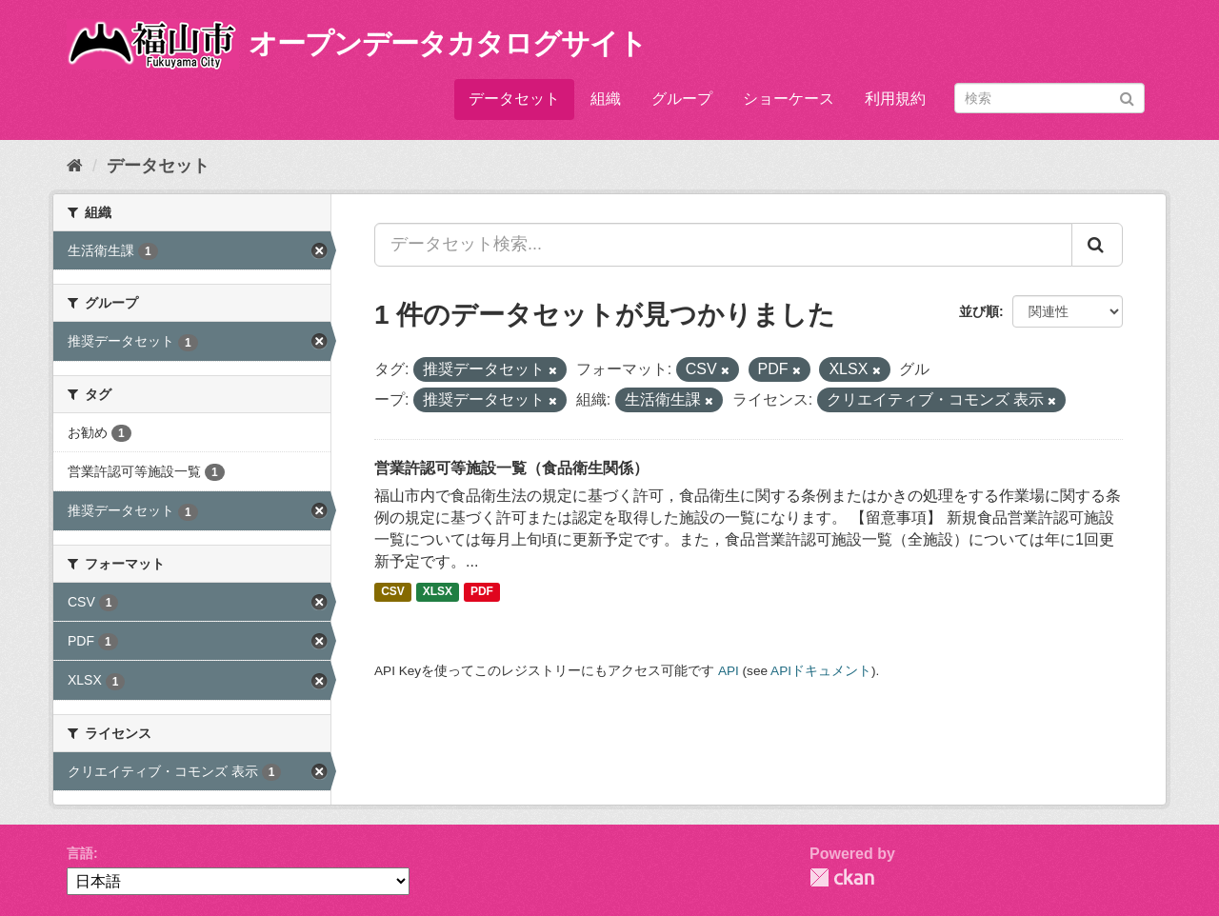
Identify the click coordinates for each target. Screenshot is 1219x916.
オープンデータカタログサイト (448, 43)
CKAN (841, 877)
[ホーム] (75, 165)
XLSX (437, 592)
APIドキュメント (820, 671)
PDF (481, 592)
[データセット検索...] (723, 245)
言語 (80, 853)
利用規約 (895, 98)
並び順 (979, 311)
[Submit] (1127, 97)
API (728, 671)
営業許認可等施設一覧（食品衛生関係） (511, 468)
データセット (514, 98)
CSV (393, 592)
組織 (605, 98)
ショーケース (788, 98)
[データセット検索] (1049, 98)
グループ (681, 98)
